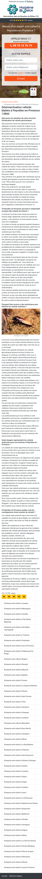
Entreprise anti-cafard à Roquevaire (17, 809)
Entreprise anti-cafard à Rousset (16, 664)
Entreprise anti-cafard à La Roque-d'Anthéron (20, 686)
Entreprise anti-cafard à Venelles (16, 614)
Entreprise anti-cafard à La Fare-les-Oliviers (20, 841)
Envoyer (21, 78)
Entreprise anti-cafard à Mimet (15, 739)
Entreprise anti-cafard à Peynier (15, 691)
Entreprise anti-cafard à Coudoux (16, 771)
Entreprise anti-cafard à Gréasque (16, 712)
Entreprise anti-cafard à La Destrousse (18, 798)
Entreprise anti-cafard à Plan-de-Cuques (19, 851)
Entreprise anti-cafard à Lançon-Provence (19, 867)
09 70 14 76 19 (21, 45)
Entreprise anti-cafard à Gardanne (16, 707)
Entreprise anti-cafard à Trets (15, 702)
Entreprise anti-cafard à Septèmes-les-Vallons (21, 803)
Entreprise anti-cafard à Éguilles (16, 675)
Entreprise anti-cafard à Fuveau (15, 680)
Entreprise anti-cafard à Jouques (16, 603)
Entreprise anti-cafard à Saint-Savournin (18, 755)
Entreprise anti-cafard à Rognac (15, 830)
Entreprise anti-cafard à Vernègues (17, 825)
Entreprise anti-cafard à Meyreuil (16, 670)
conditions (21, 73)
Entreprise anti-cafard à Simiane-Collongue (20, 761)
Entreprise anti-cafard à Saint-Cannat (17, 696)
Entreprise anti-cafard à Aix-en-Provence (19, 646)
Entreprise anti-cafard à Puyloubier (17, 640)
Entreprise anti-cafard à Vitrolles (16, 819)
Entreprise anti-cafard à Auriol (15, 793)
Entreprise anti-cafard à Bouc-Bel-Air (17, 728)
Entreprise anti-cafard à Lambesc (16, 718)
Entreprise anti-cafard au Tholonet (16, 635)
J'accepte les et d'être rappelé (22, 73)
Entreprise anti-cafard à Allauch (15, 862)
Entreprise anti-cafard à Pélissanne (17, 857)
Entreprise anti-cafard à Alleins (15, 835)
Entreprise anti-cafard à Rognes (15, 659)
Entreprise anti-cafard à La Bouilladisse (18, 745)
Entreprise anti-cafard (10, 102)
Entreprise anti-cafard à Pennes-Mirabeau (19, 846)
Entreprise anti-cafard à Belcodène (17, 723)
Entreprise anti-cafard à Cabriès (16, 766)
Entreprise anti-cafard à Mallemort (16, 814)
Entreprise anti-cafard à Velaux (15, 777)
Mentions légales (15, 876)
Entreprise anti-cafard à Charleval (16, 750)
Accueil (4, 876)
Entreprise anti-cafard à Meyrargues (17, 609)
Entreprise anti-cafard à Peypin (15, 782)
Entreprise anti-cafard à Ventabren (16, 734)
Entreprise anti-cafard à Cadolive (16, 787)
